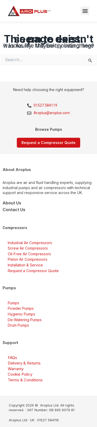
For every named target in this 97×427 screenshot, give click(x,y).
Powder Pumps (21, 308)
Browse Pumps (48, 129)
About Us (12, 202)
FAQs (12, 357)
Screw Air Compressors (28, 248)
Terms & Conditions (25, 379)
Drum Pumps (18, 325)
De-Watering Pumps (25, 320)
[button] (85, 10)
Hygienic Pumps (21, 314)
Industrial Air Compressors (30, 242)
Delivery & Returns (24, 363)
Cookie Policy (20, 374)
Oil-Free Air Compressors (29, 254)
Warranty (16, 368)
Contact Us (14, 209)
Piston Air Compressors (27, 259)
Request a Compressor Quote (33, 270)
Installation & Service (25, 265)
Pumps (13, 303)
